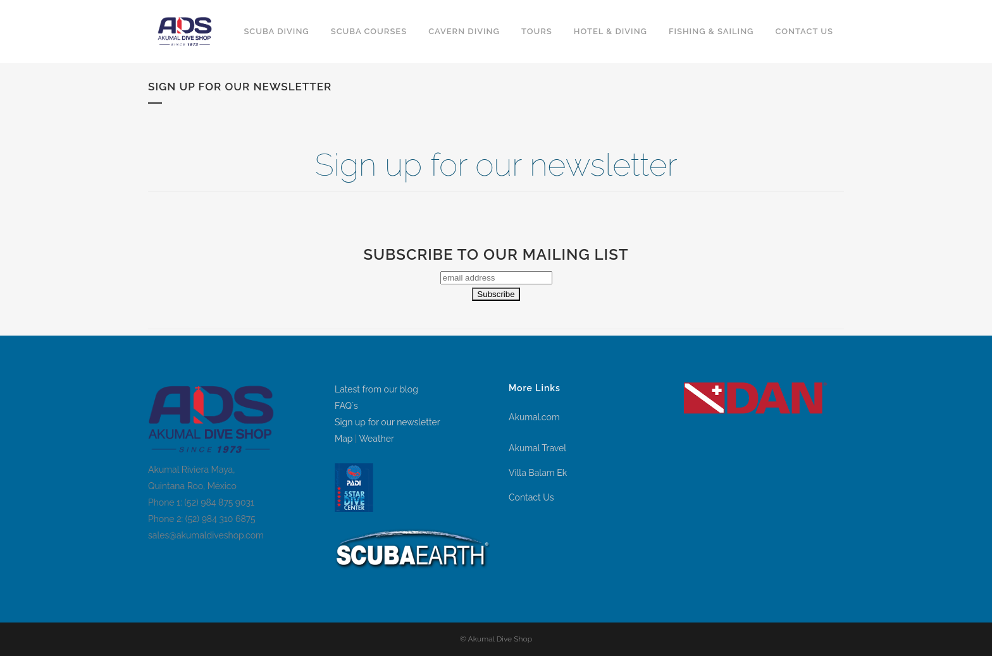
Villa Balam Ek (538, 473)
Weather (376, 439)
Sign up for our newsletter (387, 422)
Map (343, 439)
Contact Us (531, 497)
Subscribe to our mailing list (495, 254)
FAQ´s (346, 406)
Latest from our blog (376, 389)
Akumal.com (534, 417)
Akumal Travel (537, 448)
